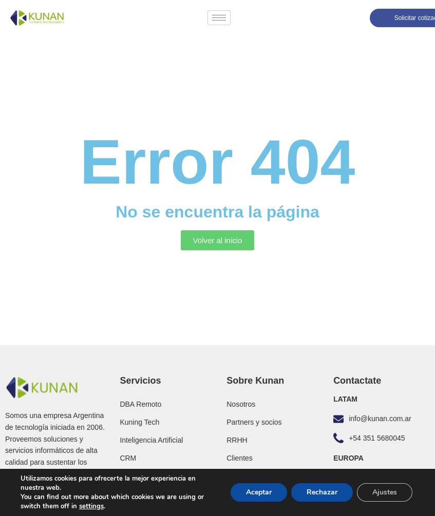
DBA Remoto (140, 404)
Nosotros (240, 404)
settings (91, 506)
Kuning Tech (139, 422)
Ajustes (384, 492)
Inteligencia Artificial (151, 440)
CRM (128, 458)
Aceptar (259, 492)
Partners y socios (253, 422)
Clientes (239, 458)
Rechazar (322, 492)
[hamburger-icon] (219, 17)
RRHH (236, 440)
